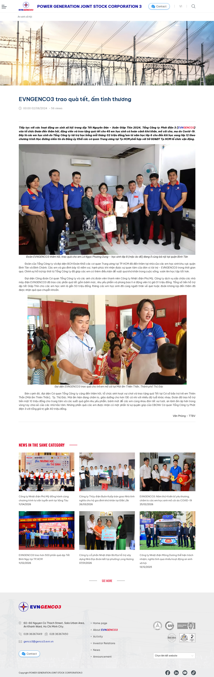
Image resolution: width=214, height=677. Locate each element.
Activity (98, 636)
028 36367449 (33, 634)
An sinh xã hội (25, 16)
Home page (100, 623)
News (96, 649)
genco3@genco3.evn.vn (38, 641)
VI (180, 6)
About (105, 629)
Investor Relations (104, 643)
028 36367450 (58, 634)
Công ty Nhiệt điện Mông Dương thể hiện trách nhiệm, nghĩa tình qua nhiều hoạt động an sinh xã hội (166, 559)
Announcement (102, 656)
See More (107, 581)
